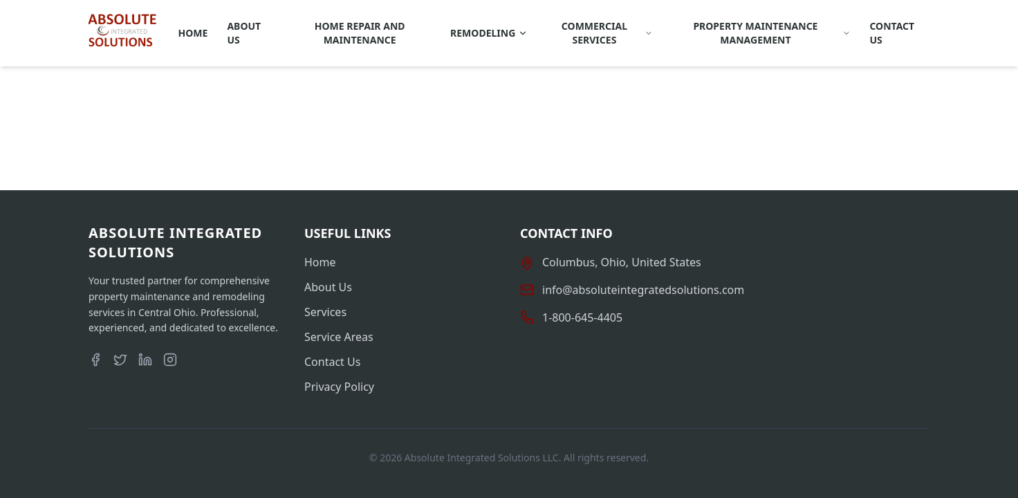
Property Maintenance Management (771, 32)
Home (193, 32)
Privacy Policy (339, 386)
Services (325, 312)
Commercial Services (607, 32)
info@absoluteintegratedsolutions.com (643, 289)
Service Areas (338, 336)
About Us (244, 32)
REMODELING (489, 32)
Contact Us (891, 32)
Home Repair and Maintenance (360, 32)
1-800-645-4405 (582, 317)
